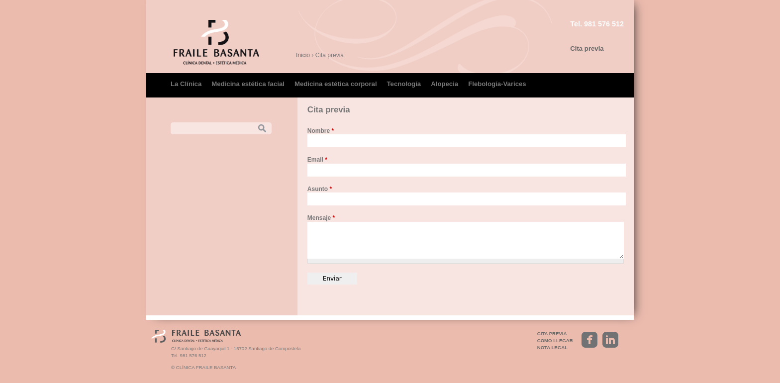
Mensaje (321, 217)
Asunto (319, 189)
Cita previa (586, 48)
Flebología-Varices (497, 84)
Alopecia (444, 84)
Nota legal (552, 347)
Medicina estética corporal (335, 84)
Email (317, 159)
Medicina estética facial (248, 84)
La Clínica (186, 84)
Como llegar (555, 340)
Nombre (320, 130)
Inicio (303, 55)
